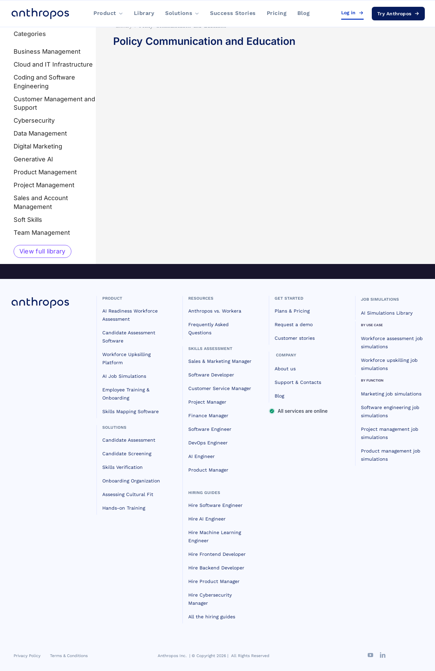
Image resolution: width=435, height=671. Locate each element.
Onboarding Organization (131, 480)
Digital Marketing (38, 146)
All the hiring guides (211, 616)
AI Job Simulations (124, 376)
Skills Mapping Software (130, 411)
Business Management (47, 51)
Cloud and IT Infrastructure (53, 64)
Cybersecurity (34, 120)
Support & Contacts (298, 382)
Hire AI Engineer (207, 519)
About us (285, 368)
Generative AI (33, 159)
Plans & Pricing (292, 311)
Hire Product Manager (214, 581)
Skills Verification (122, 467)
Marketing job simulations (391, 393)
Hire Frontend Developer (217, 554)
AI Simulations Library (387, 313)
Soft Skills (28, 219)
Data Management (40, 133)
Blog (279, 396)
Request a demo (294, 324)
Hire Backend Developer (216, 567)
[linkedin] (382, 655)
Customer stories (295, 338)
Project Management (44, 185)
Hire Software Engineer (215, 505)
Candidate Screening (126, 453)
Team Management (42, 232)
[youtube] (370, 655)
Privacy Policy (27, 655)
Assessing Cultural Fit (127, 494)
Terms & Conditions (69, 655)
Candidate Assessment (128, 440)
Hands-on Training (123, 508)
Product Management (45, 172)
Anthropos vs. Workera (214, 311)
